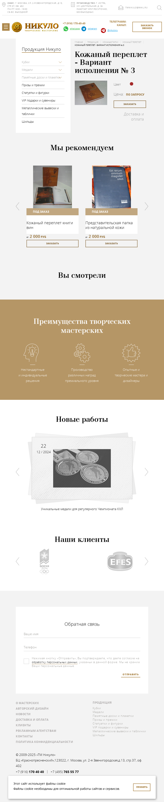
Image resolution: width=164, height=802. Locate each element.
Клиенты (23, 725)
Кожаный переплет (132, 42)
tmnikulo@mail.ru (136, 7)
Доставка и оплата (134, 116)
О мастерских (27, 703)
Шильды (28, 121)
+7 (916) (30, 772)
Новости (23, 714)
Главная (79, 42)
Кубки (25, 62)
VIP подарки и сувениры (38, 100)
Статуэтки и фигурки (35, 93)
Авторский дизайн (32, 708)
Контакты (24, 736)
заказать (129, 104)
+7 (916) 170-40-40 (74, 23)
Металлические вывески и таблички (40, 111)
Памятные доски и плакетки (41, 77)
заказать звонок (147, 27)
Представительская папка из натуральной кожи (109, 225)
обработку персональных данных (56, 662)
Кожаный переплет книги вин (49, 225)
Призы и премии (33, 85)
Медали (27, 70)
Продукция (92, 42)
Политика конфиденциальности (44, 742)
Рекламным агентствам (36, 731)
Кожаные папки (110, 42)
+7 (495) (65, 772)
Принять (142, 787)
